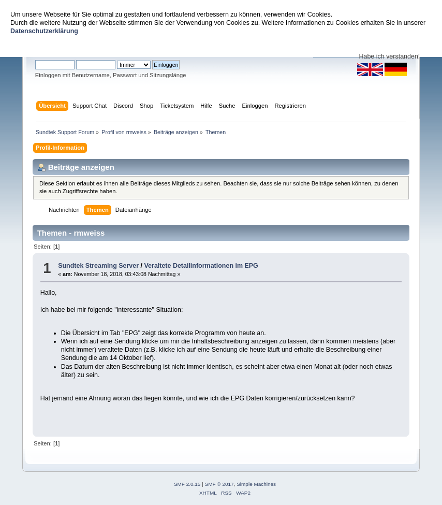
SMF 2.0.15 (187, 484)
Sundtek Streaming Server (98, 265)
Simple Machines (256, 484)
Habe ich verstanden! (389, 56)
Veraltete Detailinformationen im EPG (201, 265)
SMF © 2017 (219, 484)
